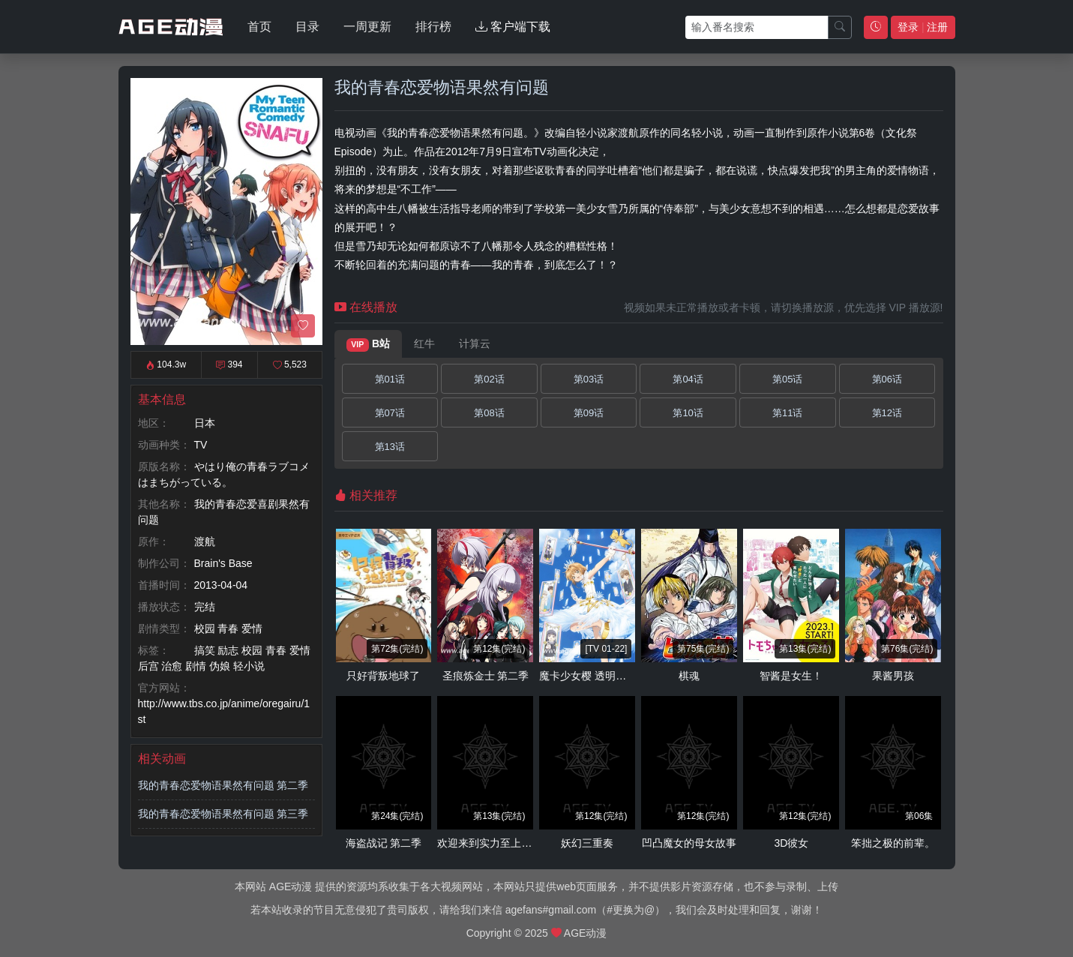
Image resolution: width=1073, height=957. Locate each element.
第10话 (688, 412)
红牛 (424, 344)
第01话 (390, 379)
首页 (259, 26)
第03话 (589, 379)
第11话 (787, 412)
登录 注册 (923, 27)
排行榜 (433, 26)
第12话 (887, 412)
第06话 (887, 379)
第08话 (489, 412)
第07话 (390, 412)
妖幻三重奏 (587, 843)
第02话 (489, 379)
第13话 (390, 446)
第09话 (589, 412)
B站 (368, 344)
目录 (307, 26)
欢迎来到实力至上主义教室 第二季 (517, 843)
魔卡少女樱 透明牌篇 (588, 676)
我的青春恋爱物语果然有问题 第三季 (223, 814)
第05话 (787, 379)
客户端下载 (512, 26)
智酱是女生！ (791, 676)
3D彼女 (791, 843)
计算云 (474, 344)
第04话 (688, 379)
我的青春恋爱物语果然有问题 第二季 (223, 785)
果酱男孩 (893, 676)
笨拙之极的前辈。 (893, 843)
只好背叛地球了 (383, 676)
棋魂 (689, 676)
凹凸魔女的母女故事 (689, 843)
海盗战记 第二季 (384, 843)
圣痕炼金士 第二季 (485, 676)
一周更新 (367, 26)
